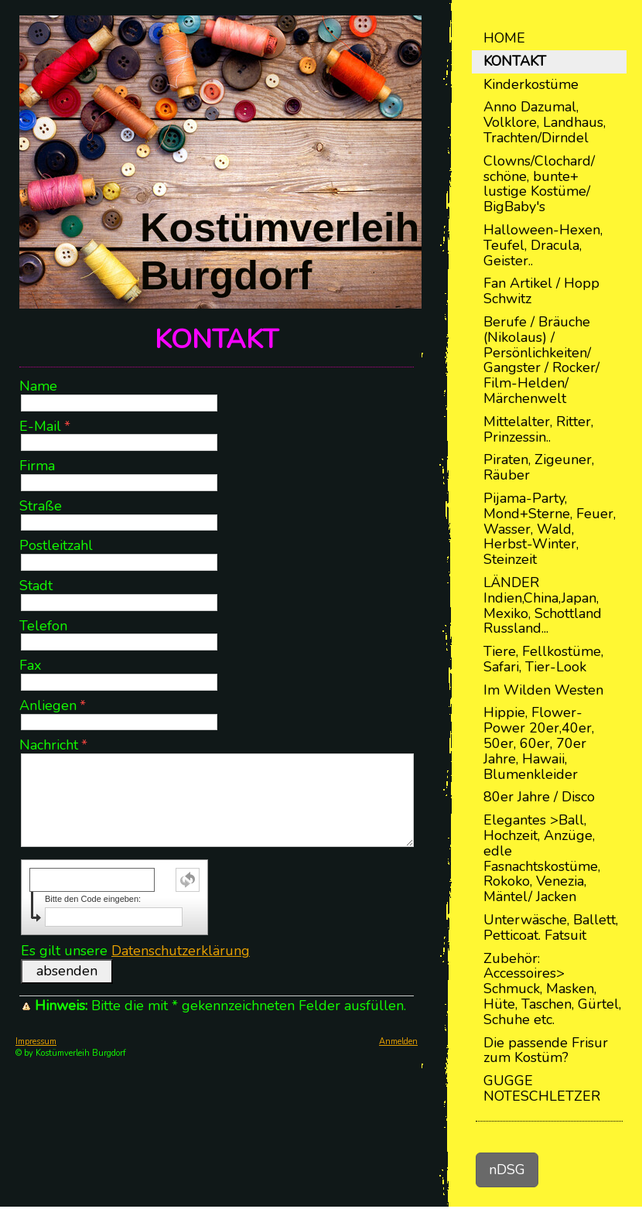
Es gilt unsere (135, 950)
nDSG (507, 1169)
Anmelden (398, 1041)
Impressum (35, 1041)
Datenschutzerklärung (180, 950)
